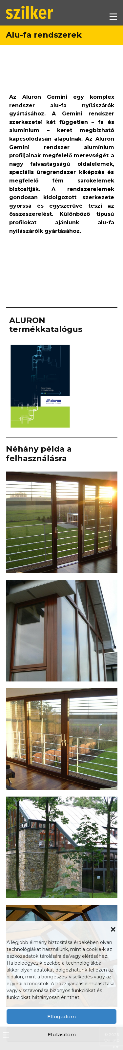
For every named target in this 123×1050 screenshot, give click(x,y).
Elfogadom (61, 1016)
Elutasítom (62, 1034)
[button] (113, 929)
